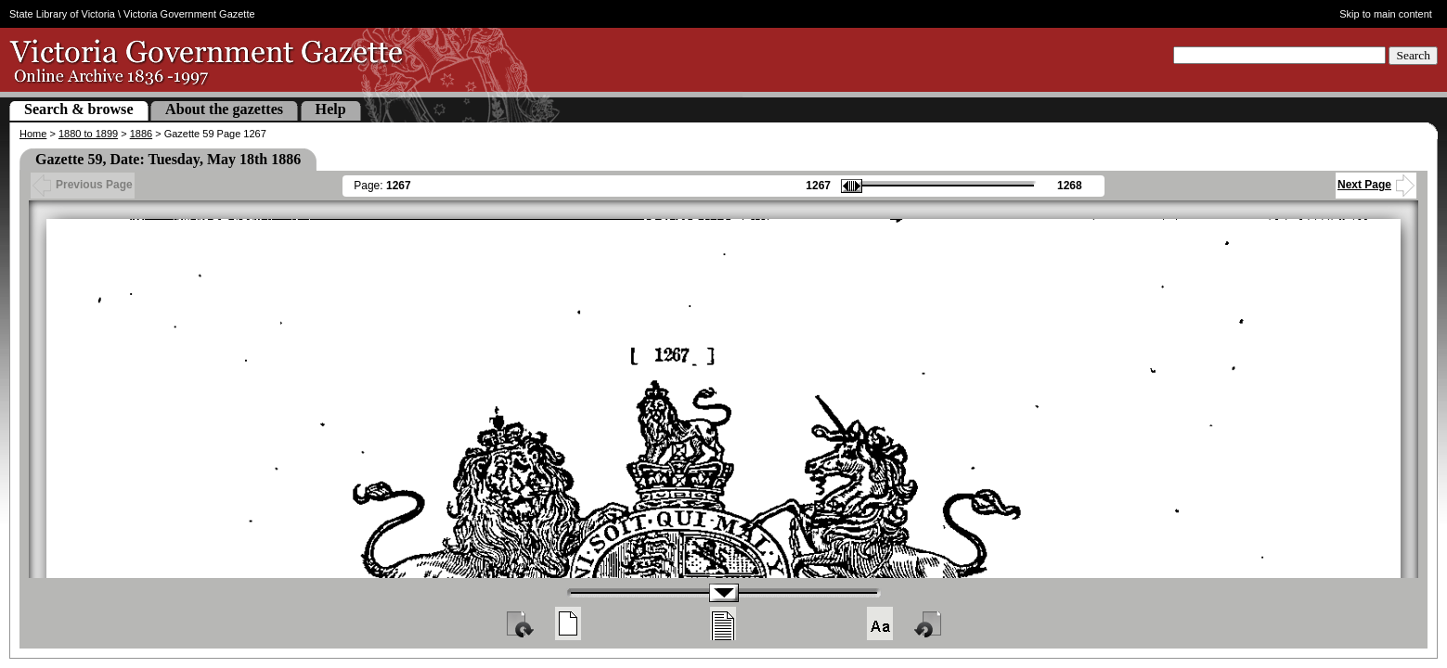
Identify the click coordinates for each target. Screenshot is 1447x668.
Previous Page (82, 184)
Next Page (1376, 184)
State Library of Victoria (62, 13)
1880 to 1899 (88, 133)
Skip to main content (1385, 13)
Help (331, 109)
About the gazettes (224, 109)
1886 (141, 133)
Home (32, 133)
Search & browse (79, 109)
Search (1413, 55)
